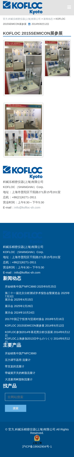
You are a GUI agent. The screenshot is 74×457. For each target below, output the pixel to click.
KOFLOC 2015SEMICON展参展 (24, 325)
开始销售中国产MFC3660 (20, 286)
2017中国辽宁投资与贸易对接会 (24, 319)
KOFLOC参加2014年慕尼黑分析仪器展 (29, 332)
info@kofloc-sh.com (27, 207)
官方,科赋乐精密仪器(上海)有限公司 (32, 429)
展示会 (9, 299)
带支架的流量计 (14, 366)
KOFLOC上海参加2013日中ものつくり (29, 338)
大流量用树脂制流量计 (19, 379)
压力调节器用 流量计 (18, 359)
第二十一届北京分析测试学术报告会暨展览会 (32, 293)
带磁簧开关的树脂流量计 (20, 372)
